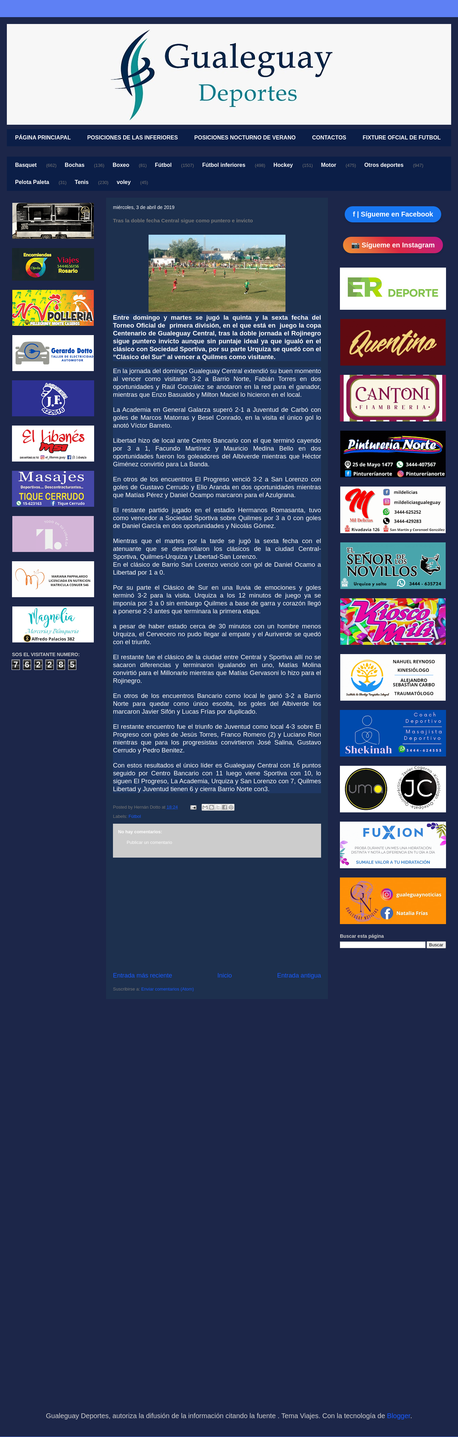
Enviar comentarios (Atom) (167, 989)
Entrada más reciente (142, 975)
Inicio (224, 975)
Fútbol (163, 165)
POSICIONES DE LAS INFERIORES (132, 137)
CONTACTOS (329, 137)
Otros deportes (384, 165)
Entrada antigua (299, 975)
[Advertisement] (217, 914)
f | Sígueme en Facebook (393, 214)
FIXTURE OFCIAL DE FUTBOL (402, 137)
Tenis (82, 182)
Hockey (283, 165)
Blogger (398, 1416)
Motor (328, 165)
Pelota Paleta (32, 182)
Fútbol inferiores (223, 165)
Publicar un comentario (149, 842)
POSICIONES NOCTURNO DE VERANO (245, 137)
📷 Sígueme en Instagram (393, 245)
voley (124, 182)
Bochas (75, 165)
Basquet (26, 165)
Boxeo (121, 165)
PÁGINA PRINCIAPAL (43, 137)
